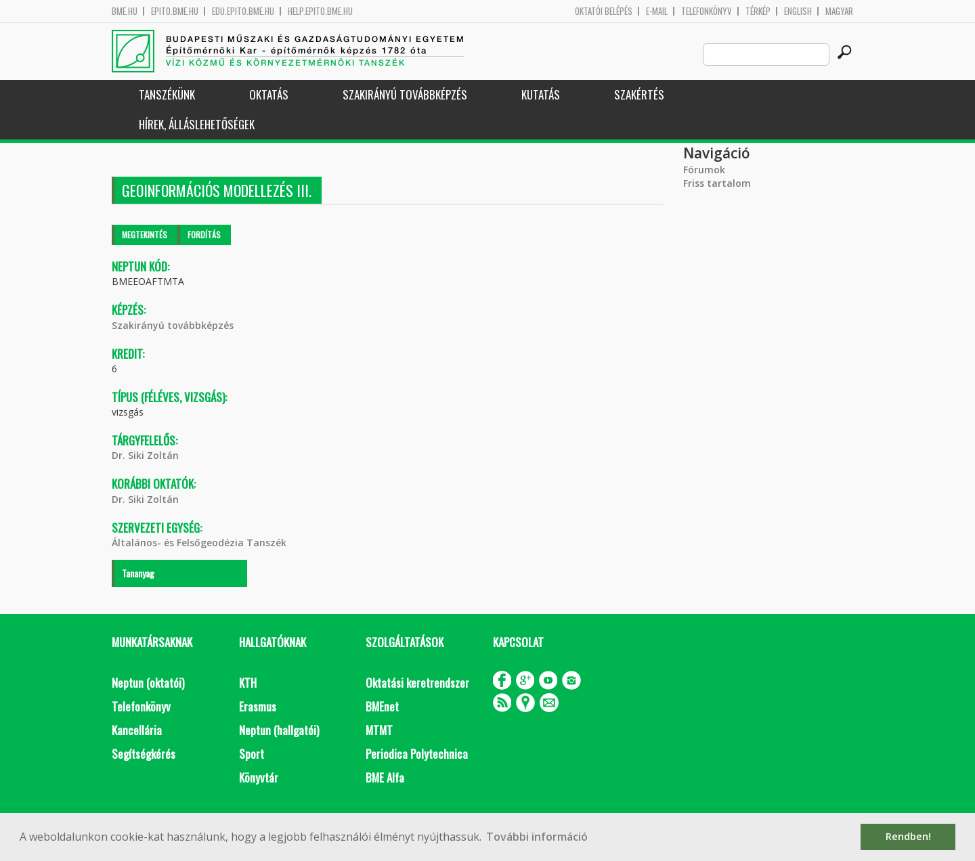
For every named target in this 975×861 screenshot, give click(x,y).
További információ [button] (537, 836)
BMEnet (382, 706)
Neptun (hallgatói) (279, 730)
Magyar (839, 11)
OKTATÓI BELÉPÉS (603, 11)
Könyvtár (258, 777)
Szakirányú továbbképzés (405, 94)
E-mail (657, 11)
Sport (251, 753)
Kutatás (540, 94)
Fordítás (204, 234)
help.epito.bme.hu (320, 11)
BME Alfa (385, 777)
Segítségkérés (143, 753)
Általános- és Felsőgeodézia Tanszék (199, 542)
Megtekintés (144, 234)
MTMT (379, 730)
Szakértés (639, 94)
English (798, 11)
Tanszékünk (167, 94)
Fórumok (704, 169)
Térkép (758, 11)
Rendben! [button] (908, 836)
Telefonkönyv (706, 11)
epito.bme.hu (174, 11)
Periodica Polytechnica (417, 753)
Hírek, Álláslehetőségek (197, 124)
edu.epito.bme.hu (243, 11)
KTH (248, 682)
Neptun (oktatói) (148, 682)
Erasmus (257, 706)
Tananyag (138, 573)
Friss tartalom (717, 183)
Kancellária (137, 730)
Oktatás (268, 94)
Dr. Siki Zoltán (145, 455)
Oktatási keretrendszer (417, 682)
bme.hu (124, 11)
